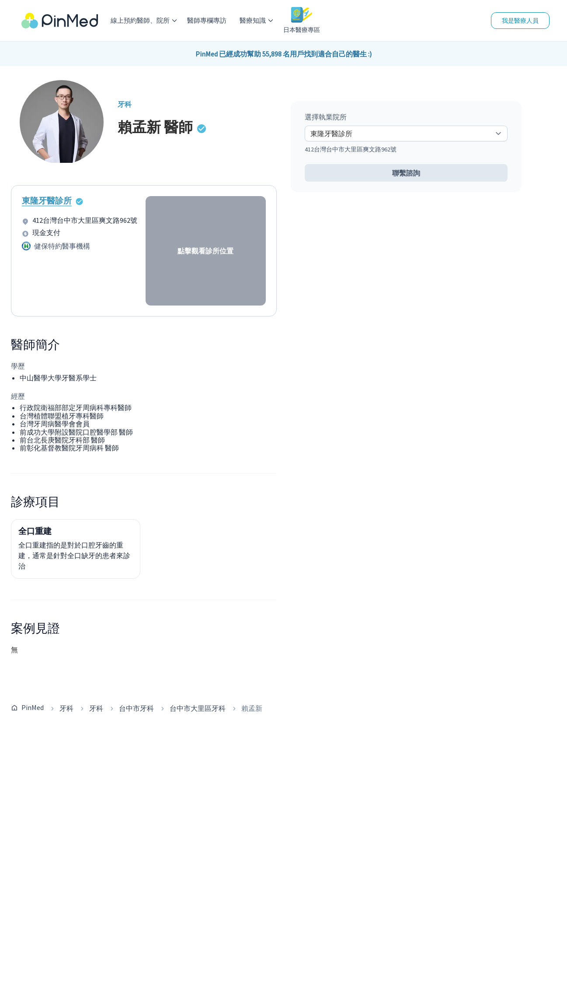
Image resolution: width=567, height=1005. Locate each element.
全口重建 (35, 531)
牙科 (66, 708)
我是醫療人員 (520, 21)
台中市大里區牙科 (198, 708)
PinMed (32, 707)
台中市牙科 (136, 708)
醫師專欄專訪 (206, 20)
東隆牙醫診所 (47, 200)
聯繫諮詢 (406, 173)
